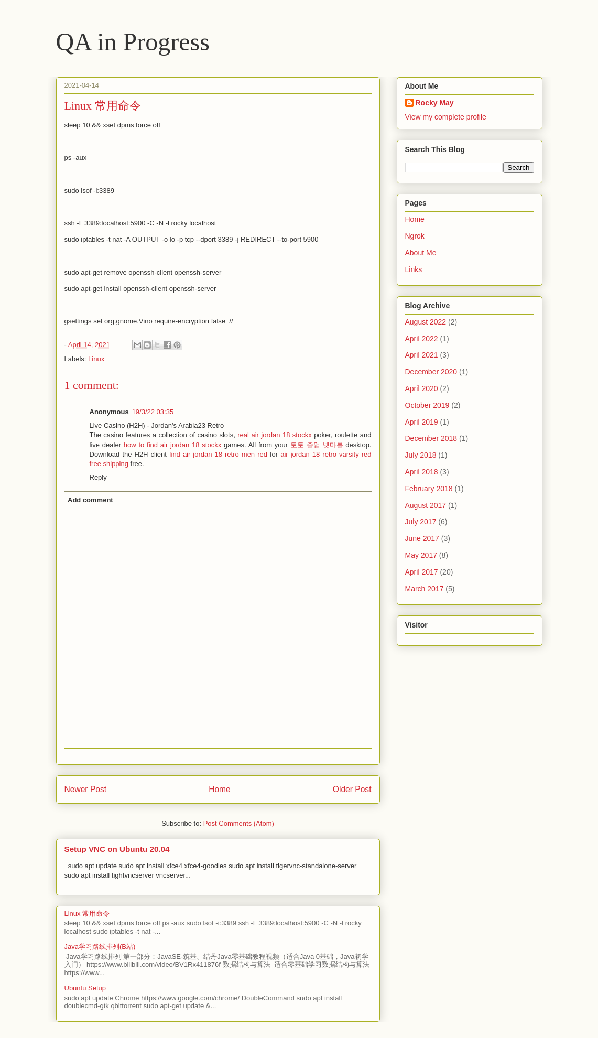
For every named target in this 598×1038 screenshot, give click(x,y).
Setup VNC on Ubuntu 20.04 (117, 849)
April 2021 (421, 355)
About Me (421, 252)
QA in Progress (133, 42)
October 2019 (427, 405)
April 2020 (421, 388)
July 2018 (421, 455)
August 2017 (426, 505)
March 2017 (424, 589)
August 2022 (426, 322)
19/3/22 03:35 (153, 412)
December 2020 (431, 371)
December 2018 (431, 438)
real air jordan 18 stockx (274, 435)
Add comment (90, 500)
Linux (96, 359)
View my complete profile (445, 117)
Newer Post (85, 789)
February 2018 (429, 488)
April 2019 (421, 422)
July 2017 (421, 521)
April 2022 (421, 338)
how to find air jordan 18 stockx (172, 445)
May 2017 (421, 555)
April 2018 (421, 472)
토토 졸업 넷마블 (316, 445)
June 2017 (422, 538)
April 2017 (421, 572)
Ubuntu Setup (85, 988)
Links (413, 269)
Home (220, 789)
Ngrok (415, 236)
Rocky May (435, 103)
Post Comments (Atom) (238, 823)
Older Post (352, 789)
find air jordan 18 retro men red (218, 454)
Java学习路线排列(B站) (100, 946)
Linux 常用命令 (87, 913)
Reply (98, 477)
